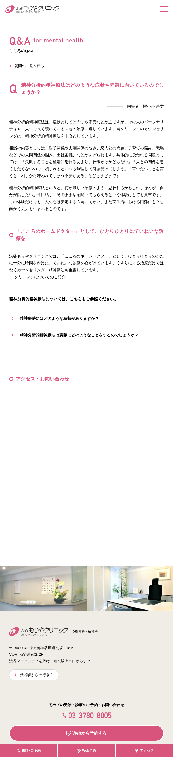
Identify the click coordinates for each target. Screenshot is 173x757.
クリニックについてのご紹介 (40, 277)
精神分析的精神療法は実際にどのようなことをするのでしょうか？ (79, 335)
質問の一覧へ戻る (29, 66)
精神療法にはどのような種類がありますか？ (59, 318)
